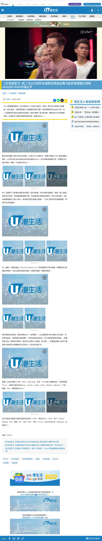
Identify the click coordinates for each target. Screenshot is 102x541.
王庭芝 (8, 99)
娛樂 (64, 16)
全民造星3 (15, 459)
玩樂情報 (31, 16)
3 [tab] (50, 24)
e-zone (51, 4)
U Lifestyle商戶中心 (74, 4)
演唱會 (9, 16)
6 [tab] (57, 24)
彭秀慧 (6, 463)
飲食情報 (54, 16)
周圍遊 (92, 16)
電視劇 (15, 463)
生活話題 (12, 93)
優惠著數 (19, 16)
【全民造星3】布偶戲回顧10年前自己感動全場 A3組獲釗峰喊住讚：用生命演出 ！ (34, 445)
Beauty (35, 4)
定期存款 (38, 20)
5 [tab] (55, 24)
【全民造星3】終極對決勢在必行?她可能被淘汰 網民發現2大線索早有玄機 (31, 441)
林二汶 (56, 459)
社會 (72, 16)
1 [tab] (46, 24)
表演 (37, 459)
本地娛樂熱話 (27, 459)
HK (13, 4)
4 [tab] (53, 24)
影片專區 (82, 16)
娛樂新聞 (29, 20)
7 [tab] (50, 27)
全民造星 (46, 459)
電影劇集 (22, 93)
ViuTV (6, 459)
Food (27, 4)
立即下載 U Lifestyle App (93, 4)
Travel (20, 4)
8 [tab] (53, 27)
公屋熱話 (21, 20)
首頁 (4, 93)
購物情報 (42, 16)
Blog (43, 4)
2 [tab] (48, 24)
